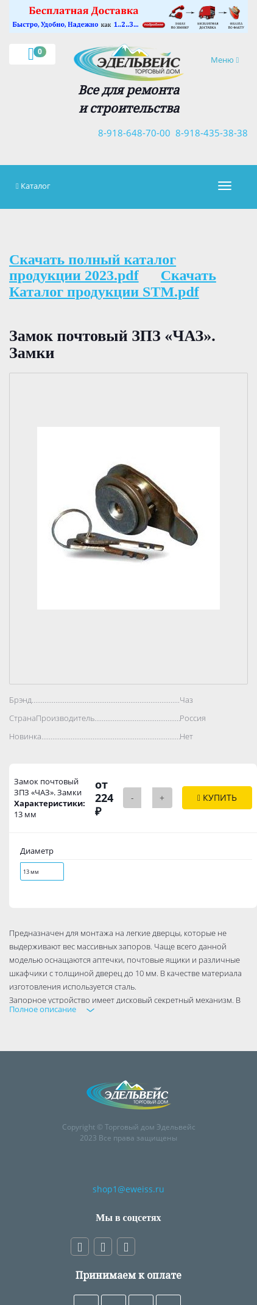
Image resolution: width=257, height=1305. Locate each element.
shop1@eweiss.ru (128, 1189)
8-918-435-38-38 (209, 133)
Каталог (36, 185)
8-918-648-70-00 (132, 133)
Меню (229, 59)
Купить (217, 797)
